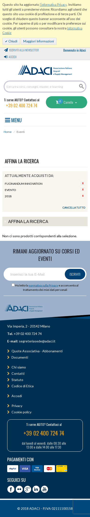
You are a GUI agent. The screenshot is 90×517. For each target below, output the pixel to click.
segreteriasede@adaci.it (37, 341)
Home (8, 132)
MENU (13, 119)
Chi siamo (19, 367)
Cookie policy (21, 412)
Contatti (18, 373)
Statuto (17, 380)
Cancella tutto (73, 207)
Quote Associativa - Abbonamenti (37, 351)
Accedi (13, 57)
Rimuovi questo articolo (82, 183)
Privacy (17, 406)
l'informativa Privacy (53, 5)
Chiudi (12, 41)
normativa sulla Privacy (43, 285)
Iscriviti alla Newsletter (24, 50)
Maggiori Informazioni (38, 41)
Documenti (20, 357)
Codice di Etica (23, 386)
